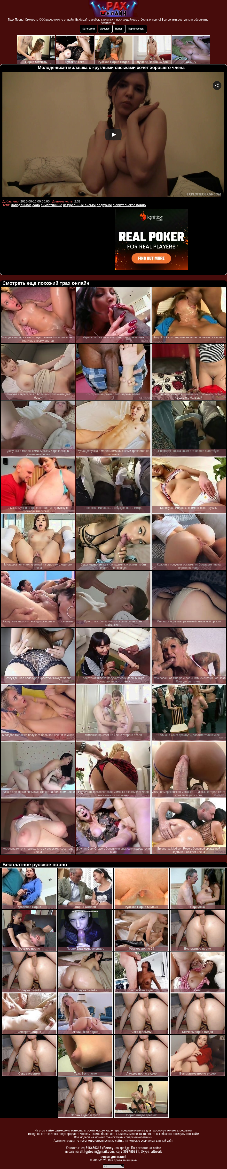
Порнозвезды (136, 28)
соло (36, 205)
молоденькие (21, 205)
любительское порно (129, 205)
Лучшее (105, 28)
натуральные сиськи (79, 205)
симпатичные (51, 205)
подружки (104, 205)
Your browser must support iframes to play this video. (113, 135)
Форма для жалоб (113, 1157)
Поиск (118, 28)
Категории (88, 28)
